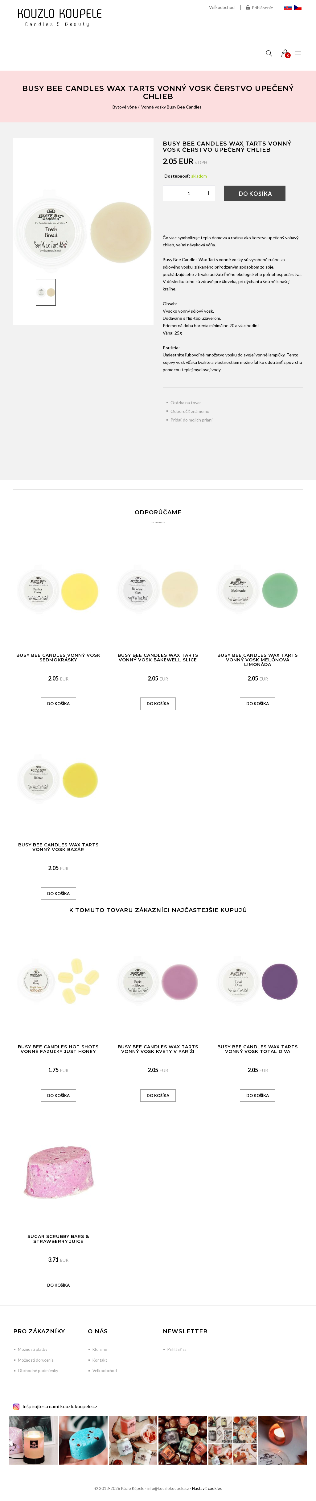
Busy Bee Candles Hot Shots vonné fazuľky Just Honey (58, 1049)
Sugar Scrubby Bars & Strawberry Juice (58, 1239)
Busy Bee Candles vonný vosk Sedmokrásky (58, 657)
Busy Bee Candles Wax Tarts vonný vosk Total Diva (257, 1049)
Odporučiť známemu (189, 411)
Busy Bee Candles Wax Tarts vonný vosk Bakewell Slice (158, 657)
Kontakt (99, 1360)
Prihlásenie (259, 7)
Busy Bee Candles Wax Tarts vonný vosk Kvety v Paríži (158, 1049)
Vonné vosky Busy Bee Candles (171, 106)
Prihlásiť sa (177, 1349)
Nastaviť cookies (207, 1488)
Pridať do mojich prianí (191, 419)
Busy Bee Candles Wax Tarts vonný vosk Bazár (58, 847)
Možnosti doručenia (36, 1360)
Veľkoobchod (222, 7)
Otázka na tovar (185, 402)
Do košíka (255, 193)
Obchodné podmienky (38, 1370)
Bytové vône (125, 106)
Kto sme (99, 1349)
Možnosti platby (32, 1349)
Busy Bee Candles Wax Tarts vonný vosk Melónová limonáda (257, 660)
